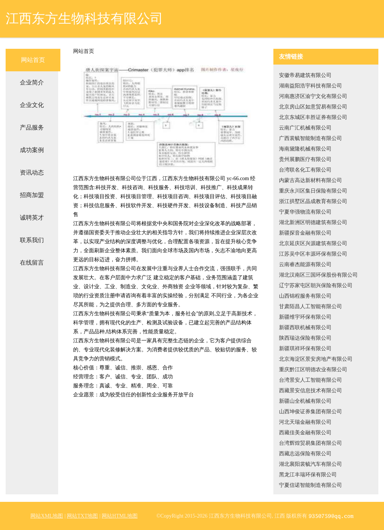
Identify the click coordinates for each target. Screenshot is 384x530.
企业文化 (32, 105)
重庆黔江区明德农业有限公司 (313, 369)
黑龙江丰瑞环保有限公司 (308, 474)
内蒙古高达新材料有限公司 (310, 180)
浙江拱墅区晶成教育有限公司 (313, 201)
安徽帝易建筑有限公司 (305, 75)
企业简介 (32, 82)
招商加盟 (32, 195)
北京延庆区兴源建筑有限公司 (313, 243)
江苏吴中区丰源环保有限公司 (313, 254)
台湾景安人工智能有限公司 (310, 380)
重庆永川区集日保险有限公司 (313, 191)
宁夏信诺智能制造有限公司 (310, 485)
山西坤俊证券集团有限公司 (310, 411)
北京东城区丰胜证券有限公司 (313, 117)
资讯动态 (32, 172)
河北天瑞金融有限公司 (305, 422)
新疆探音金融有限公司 (305, 233)
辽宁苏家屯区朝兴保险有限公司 (315, 285)
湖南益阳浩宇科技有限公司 (310, 86)
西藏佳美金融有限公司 (305, 432)
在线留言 (32, 262)
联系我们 (32, 240)
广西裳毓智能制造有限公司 (310, 138)
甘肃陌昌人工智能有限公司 (310, 306)
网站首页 (33, 60)
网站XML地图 (46, 516)
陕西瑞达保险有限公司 (305, 338)
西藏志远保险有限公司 (305, 453)
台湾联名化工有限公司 (305, 170)
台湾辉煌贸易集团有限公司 (310, 443)
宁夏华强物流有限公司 (305, 212)
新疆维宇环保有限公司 (305, 317)
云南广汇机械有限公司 (305, 128)
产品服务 (32, 127)
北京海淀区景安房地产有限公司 (315, 359)
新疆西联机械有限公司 (305, 327)
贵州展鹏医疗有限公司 (305, 159)
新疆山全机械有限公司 (305, 401)
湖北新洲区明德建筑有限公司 (313, 222)
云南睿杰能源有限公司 (305, 264)
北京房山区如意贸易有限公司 (313, 107)
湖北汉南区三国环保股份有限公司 (318, 275)
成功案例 (32, 150)
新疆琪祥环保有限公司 (305, 348)
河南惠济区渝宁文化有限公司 (313, 96)
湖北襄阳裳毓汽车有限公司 (310, 464)
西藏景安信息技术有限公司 (310, 390)
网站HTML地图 (120, 516)
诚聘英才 (32, 217)
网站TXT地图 (82, 516)
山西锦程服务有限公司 (305, 296)
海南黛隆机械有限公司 (305, 149)
